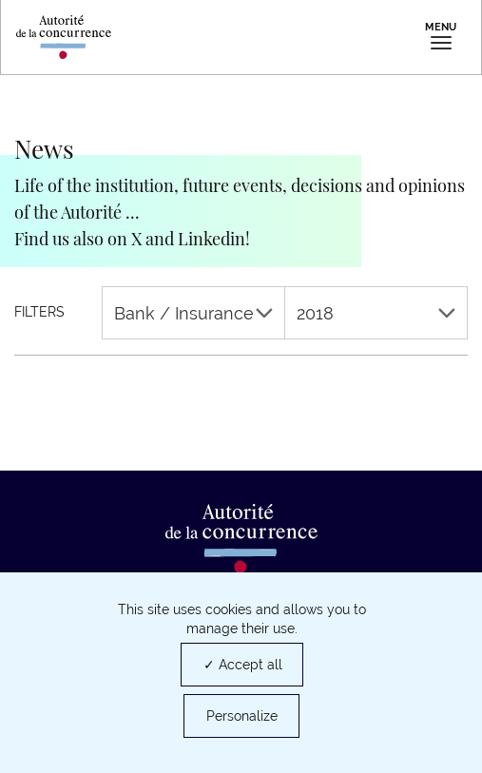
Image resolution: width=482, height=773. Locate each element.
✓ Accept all (242, 664)
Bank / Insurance (193, 313)
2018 (376, 313)
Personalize (242, 716)
